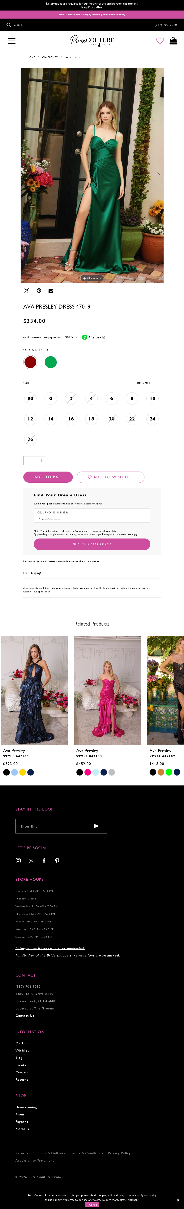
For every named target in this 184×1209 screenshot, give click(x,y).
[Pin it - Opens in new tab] (39, 290)
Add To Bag (48, 477)
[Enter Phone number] (53, 518)
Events (20, 1065)
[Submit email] (96, 826)
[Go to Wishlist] (159, 41)
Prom (19, 1114)
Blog (19, 1058)
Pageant (21, 1121)
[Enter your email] (61, 826)
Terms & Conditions (86, 1153)
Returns (21, 1079)
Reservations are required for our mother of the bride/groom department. (92, 3)
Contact (22, 1072)
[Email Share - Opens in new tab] (50, 290)
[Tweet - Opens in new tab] (27, 290)
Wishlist (22, 1050)
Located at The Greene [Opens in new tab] (34, 1008)
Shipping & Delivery (49, 1153)
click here (133, 1199)
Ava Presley (49, 57)
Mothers (22, 1129)
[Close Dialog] (178, 1200)
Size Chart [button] (143, 382)
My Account (25, 1043)
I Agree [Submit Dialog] (92, 1204)
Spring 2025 (72, 57)
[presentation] (34, 690)
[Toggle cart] (173, 41)
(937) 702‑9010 (28, 986)
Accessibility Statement (34, 1160)
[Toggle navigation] (11, 41)
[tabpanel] (92, 175)
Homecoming (26, 1107)
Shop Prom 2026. (92, 7)
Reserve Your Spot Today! (37, 591)
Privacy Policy (119, 1153)
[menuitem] (18, 861)
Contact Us (24, 1015)
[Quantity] (34, 460)
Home (31, 57)
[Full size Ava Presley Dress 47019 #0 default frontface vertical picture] (92, 175)
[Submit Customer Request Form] (92, 544)
